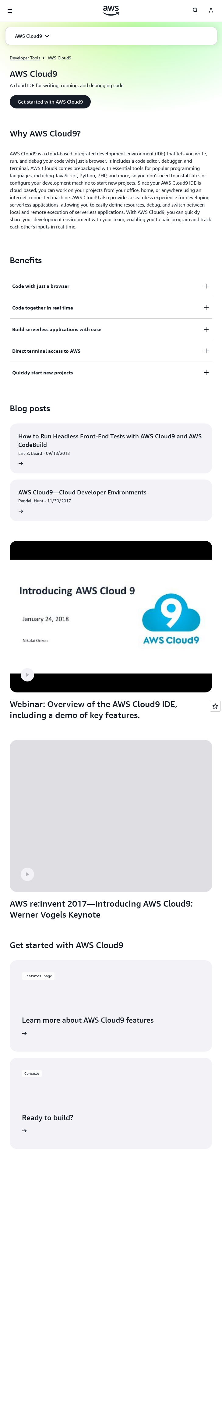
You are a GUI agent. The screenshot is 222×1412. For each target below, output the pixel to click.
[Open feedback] (215, 706)
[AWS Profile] (211, 11)
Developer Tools (25, 57)
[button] (32, 35)
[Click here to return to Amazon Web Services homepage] (111, 11)
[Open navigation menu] (10, 11)
